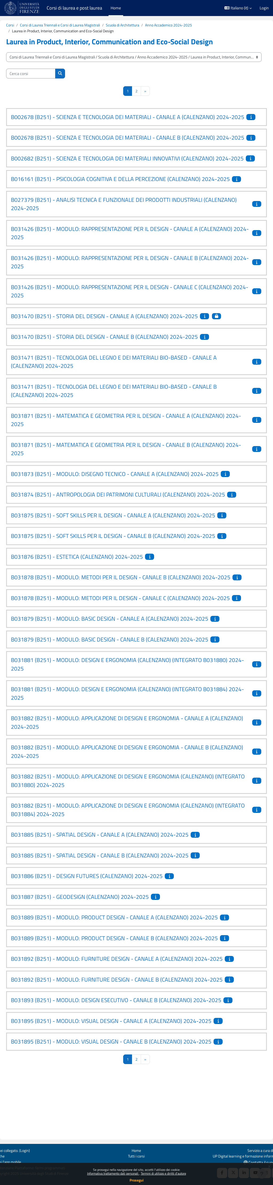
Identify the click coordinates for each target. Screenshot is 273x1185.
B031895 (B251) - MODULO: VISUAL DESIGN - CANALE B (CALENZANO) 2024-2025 (124, 1101)
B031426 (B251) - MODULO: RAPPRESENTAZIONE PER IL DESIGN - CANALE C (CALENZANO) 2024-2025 (117, 325)
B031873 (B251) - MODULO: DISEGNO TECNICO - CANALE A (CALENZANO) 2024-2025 (127, 508)
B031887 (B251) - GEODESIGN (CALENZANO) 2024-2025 (93, 956)
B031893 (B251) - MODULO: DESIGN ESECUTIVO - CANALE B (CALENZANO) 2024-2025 (129, 1059)
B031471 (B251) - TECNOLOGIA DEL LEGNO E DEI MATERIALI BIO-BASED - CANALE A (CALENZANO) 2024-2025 (127, 395)
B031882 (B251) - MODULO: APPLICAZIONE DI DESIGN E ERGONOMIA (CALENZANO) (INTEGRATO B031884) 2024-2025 (125, 869)
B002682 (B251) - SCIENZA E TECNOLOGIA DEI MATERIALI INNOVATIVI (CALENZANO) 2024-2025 (125, 179)
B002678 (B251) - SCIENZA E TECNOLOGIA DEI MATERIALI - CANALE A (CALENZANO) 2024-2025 (126, 121)
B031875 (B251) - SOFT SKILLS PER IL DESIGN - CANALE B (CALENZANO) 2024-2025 (126, 578)
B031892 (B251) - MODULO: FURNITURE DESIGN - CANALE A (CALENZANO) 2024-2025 (129, 1018)
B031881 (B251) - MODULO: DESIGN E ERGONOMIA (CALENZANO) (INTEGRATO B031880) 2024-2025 (119, 723)
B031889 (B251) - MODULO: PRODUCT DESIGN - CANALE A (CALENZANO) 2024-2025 (127, 977)
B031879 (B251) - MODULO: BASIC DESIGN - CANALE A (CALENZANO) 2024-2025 (122, 678)
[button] (238, 8)
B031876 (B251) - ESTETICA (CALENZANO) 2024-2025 (90, 599)
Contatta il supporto (250, 1162)
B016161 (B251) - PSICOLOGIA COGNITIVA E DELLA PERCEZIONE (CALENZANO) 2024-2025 (127, 209)
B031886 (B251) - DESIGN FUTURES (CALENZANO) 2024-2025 (99, 935)
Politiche (11, 1156)
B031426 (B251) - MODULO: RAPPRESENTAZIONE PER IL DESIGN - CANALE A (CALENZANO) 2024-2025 (117, 267)
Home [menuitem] (116, 8)
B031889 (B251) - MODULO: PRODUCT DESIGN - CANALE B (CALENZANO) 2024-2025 (127, 997)
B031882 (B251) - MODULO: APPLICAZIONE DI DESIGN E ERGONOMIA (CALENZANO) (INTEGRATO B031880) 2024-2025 (125, 840)
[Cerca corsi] (43, 74)
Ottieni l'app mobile (20, 1162)
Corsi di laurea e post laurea (74, 7)
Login (264, 8)
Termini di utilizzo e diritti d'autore (163, 1173)
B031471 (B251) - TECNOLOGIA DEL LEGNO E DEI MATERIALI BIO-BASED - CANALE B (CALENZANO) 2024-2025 (127, 425)
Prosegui (137, 1180)
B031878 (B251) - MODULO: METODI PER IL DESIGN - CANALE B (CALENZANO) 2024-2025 (127, 624)
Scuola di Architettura (142, 25)
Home (136, 1150)
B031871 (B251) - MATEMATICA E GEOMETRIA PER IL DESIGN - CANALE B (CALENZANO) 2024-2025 (113, 483)
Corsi (23, 25)
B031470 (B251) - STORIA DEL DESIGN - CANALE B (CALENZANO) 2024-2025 (117, 371)
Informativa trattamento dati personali (113, 1173)
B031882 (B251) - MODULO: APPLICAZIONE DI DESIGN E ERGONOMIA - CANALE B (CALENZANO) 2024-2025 (123, 811)
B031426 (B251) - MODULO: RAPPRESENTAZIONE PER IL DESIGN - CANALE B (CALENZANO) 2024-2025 (117, 296)
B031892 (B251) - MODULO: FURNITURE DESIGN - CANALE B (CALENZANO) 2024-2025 (129, 1038)
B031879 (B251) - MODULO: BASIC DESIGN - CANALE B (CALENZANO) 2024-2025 (122, 698)
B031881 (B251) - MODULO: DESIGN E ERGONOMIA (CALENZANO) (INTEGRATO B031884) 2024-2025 (119, 752)
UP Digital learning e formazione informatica (232, 1156)
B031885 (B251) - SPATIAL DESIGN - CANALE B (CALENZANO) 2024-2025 (112, 914)
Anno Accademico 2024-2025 (191, 25)
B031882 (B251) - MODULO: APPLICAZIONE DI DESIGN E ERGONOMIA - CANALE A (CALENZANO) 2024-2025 (123, 781)
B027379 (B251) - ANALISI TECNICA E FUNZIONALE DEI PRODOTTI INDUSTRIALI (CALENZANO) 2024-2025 (119, 238)
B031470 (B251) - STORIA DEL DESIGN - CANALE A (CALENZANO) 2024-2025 (117, 350)
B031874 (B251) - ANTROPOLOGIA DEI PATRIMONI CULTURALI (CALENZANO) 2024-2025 (124, 532)
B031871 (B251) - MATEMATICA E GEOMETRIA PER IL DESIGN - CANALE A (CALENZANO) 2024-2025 (113, 454)
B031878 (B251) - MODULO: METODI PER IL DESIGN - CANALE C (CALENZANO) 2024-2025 (127, 653)
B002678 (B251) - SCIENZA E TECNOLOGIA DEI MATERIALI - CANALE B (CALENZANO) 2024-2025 (126, 150)
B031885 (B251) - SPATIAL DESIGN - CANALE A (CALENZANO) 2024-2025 (112, 894)
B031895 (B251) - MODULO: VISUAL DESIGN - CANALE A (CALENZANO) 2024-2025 (124, 1080)
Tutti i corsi (136, 1156)
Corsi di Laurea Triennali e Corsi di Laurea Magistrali (75, 25)
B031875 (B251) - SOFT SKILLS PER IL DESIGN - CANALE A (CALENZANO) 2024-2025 (126, 557)
